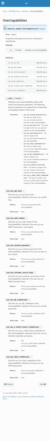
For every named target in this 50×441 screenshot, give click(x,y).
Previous (8, 384)
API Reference (14, 11)
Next (43, 384)
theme (25, 397)
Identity (25, 11)
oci (26, 3)
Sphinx (13, 397)
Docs (5, 11)
